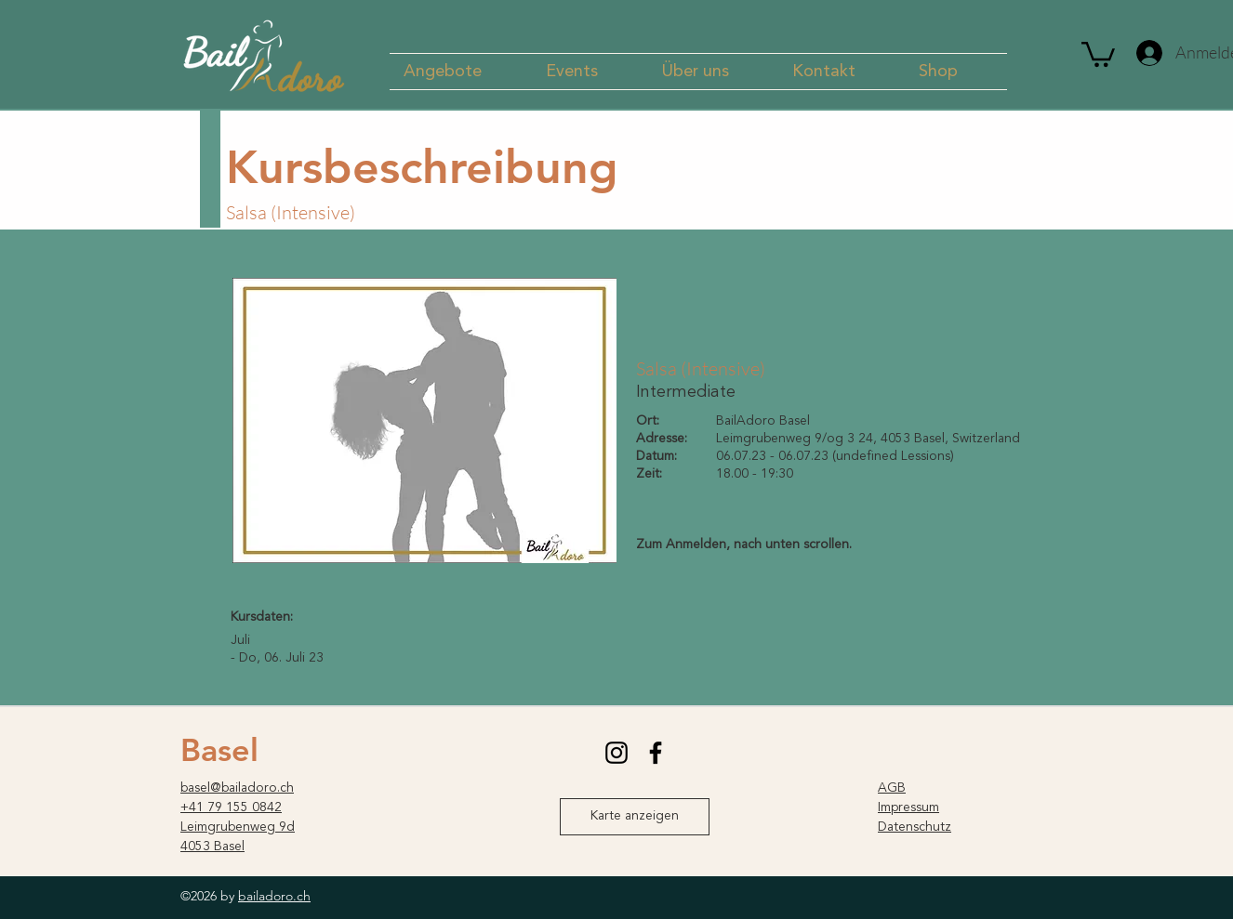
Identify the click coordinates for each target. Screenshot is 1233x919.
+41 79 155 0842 (231, 807)
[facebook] (655, 753)
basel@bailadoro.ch (237, 787)
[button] (461, 71)
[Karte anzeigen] (634, 816)
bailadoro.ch (274, 895)
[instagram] (616, 753)
